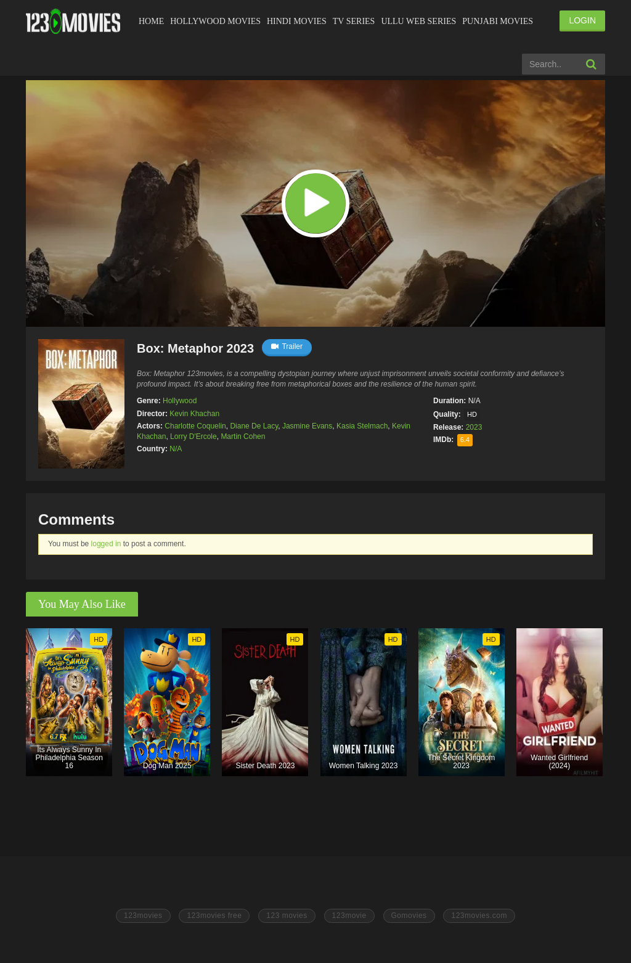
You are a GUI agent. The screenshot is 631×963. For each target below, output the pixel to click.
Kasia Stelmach (362, 426)
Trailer (287, 346)
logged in (106, 543)
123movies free (214, 915)
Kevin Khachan (194, 413)
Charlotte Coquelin (195, 426)
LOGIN (582, 20)
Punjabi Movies (497, 21)
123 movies (286, 915)
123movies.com (479, 915)
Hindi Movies (297, 21)
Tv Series (354, 21)
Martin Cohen (243, 436)
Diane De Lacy (254, 426)
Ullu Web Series (418, 21)
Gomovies (409, 915)
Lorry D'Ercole (193, 436)
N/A (175, 449)
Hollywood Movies (215, 21)
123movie (349, 915)
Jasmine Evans (307, 426)
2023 (474, 427)
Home (151, 21)
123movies (143, 915)
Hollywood (180, 400)
